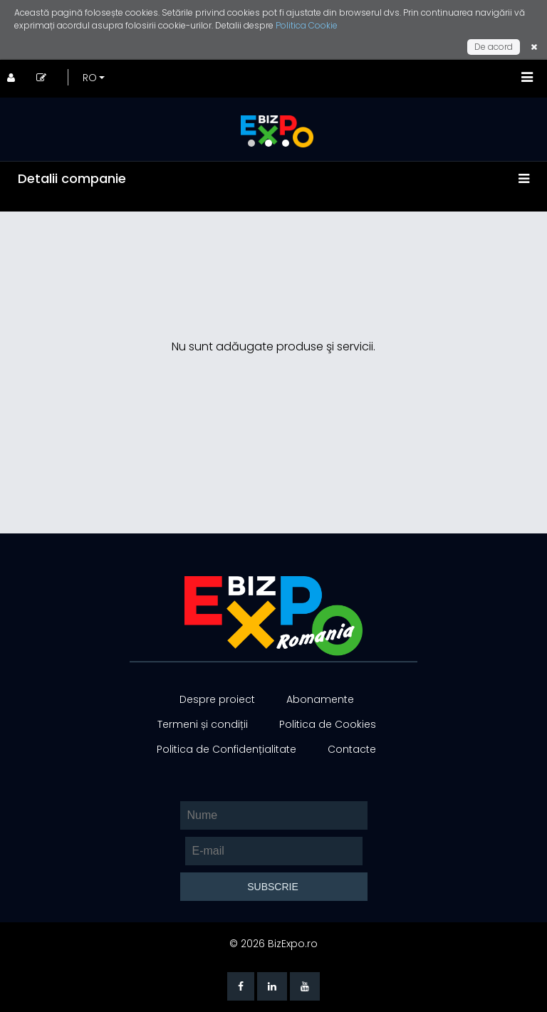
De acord (493, 47)
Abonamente (320, 699)
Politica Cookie (307, 25)
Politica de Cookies (327, 724)
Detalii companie (72, 178)
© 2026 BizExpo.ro (273, 944)
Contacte (352, 749)
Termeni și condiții (202, 724)
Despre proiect (217, 699)
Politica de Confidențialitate (226, 749)
